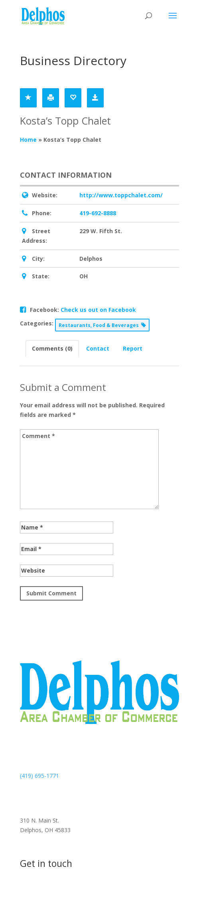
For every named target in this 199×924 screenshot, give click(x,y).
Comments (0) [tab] (52, 348)
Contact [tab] (97, 348)
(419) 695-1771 (39, 775)
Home (28, 139)
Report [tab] (132, 348)
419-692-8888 (97, 213)
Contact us (49, 893)
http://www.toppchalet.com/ (121, 195)
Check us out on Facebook (98, 309)
